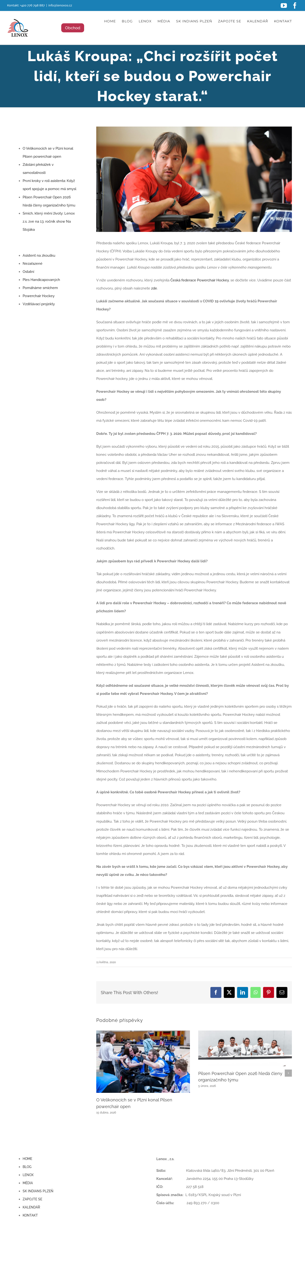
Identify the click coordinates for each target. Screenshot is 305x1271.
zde (154, 288)
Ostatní (28, 272)
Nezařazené (32, 263)
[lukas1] (194, 179)
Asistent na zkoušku (39, 255)
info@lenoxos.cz (60, 5)
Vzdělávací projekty (39, 304)
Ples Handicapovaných (41, 280)
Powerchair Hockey (39, 296)
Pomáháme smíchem (40, 288)
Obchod (72, 27)
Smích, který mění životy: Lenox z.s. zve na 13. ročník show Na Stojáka (49, 221)
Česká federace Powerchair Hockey (199, 280)
